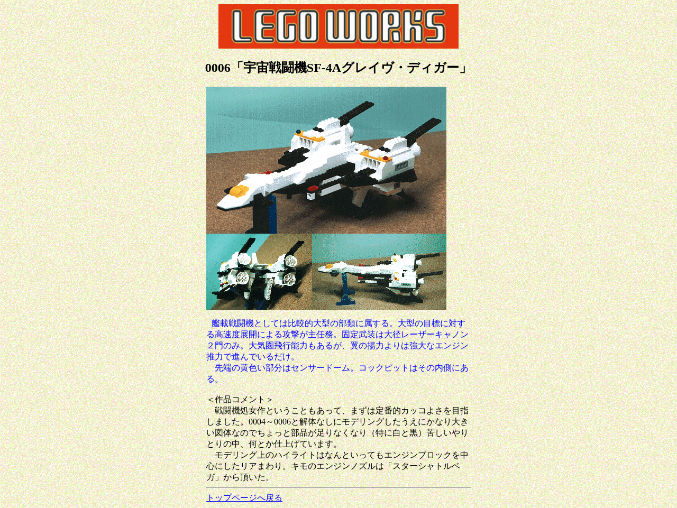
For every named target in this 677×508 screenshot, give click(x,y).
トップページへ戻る (244, 497)
